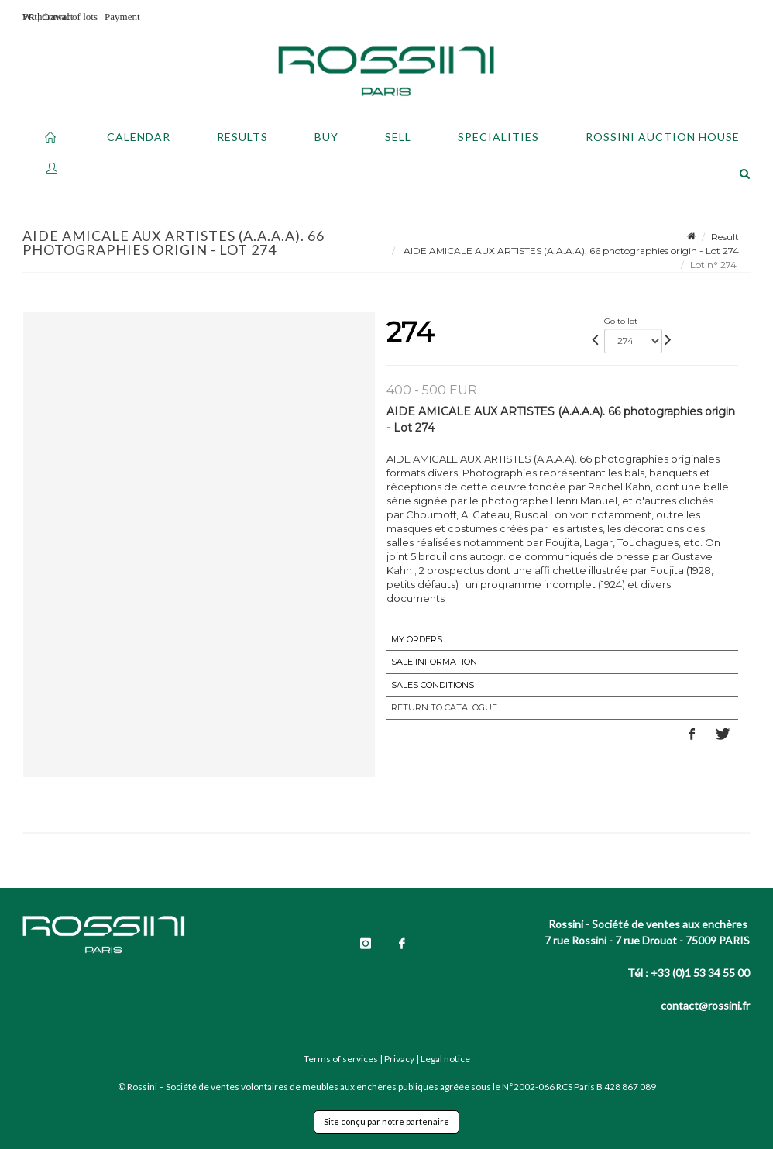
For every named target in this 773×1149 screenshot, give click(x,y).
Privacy (399, 1059)
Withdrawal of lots (60, 16)
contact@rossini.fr (705, 1005)
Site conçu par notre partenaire (386, 1121)
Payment (122, 16)
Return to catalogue (444, 707)
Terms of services (341, 1059)
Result (725, 237)
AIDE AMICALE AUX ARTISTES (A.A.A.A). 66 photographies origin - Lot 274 (570, 250)
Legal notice (445, 1059)
